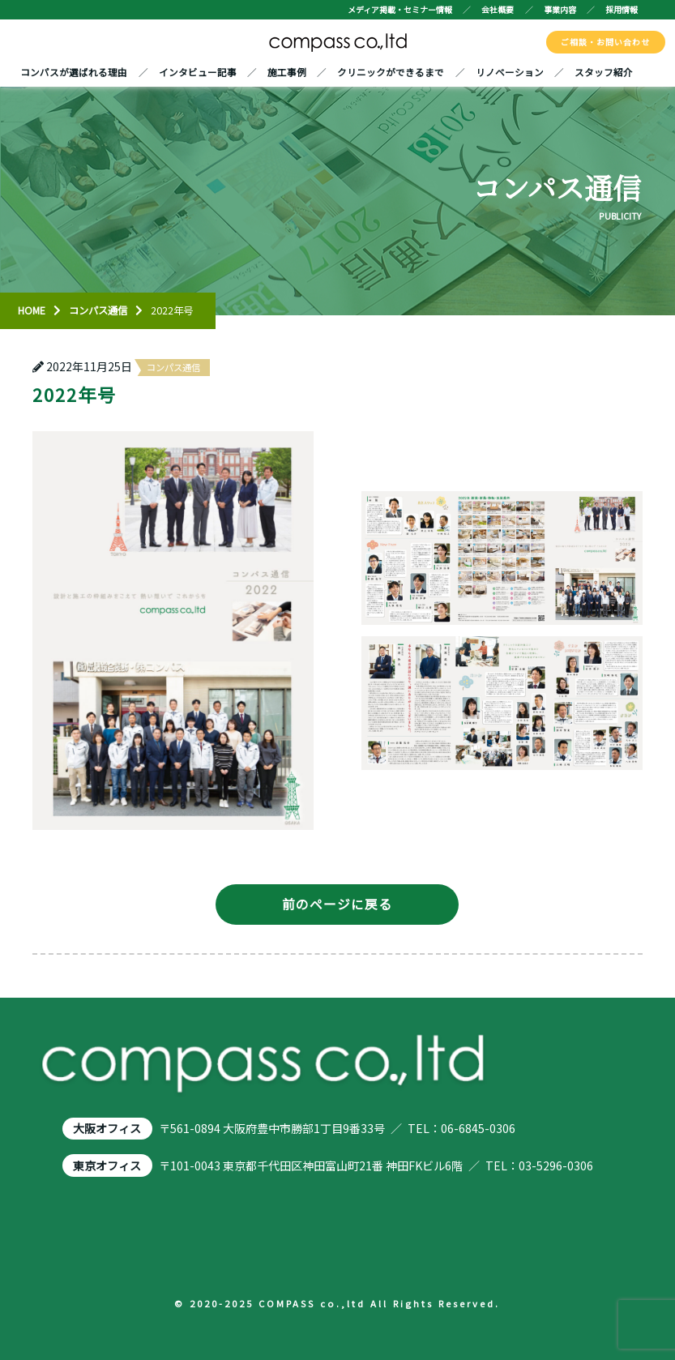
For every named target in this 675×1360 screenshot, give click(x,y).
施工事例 (286, 72)
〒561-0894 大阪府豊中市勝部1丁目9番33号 (272, 1128)
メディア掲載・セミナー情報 (400, 9)
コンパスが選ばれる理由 (73, 72)
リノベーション (510, 72)
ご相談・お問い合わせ (605, 42)
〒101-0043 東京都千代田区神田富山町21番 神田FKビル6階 (311, 1165)
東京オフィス (107, 1165)
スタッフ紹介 (604, 72)
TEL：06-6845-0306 (461, 1128)
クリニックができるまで (390, 72)
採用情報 (621, 9)
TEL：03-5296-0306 (539, 1165)
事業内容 (560, 9)
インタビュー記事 (198, 72)
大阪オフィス (107, 1128)
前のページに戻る (337, 904)
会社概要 (497, 9)
